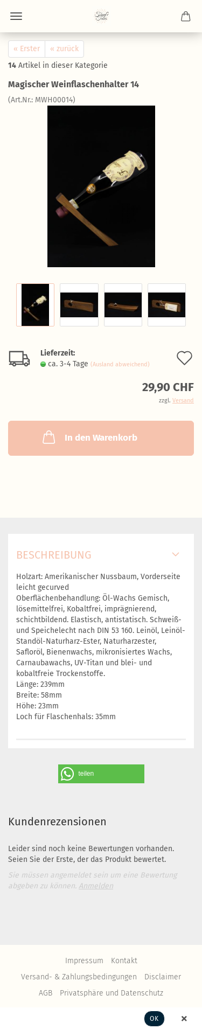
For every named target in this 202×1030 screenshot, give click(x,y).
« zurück (64, 48)
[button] (101, 773)
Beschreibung (54, 554)
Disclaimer (162, 977)
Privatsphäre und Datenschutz (111, 993)
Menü (16, 16)
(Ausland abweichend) (120, 364)
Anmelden (96, 885)
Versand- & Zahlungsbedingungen (79, 977)
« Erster (26, 48)
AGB (45, 993)
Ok (154, 1018)
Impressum (84, 960)
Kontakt (124, 960)
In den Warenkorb (88, 437)
